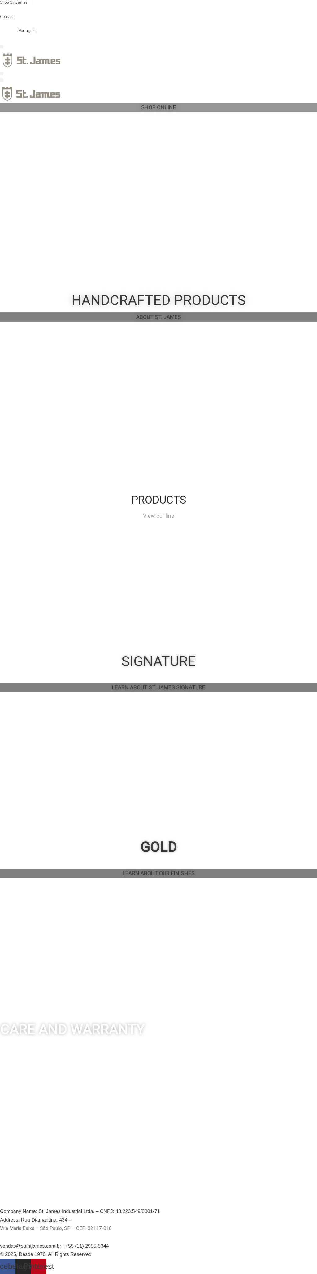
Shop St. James (14, 2)
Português (28, 30)
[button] (1, 46)
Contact (7, 16)
